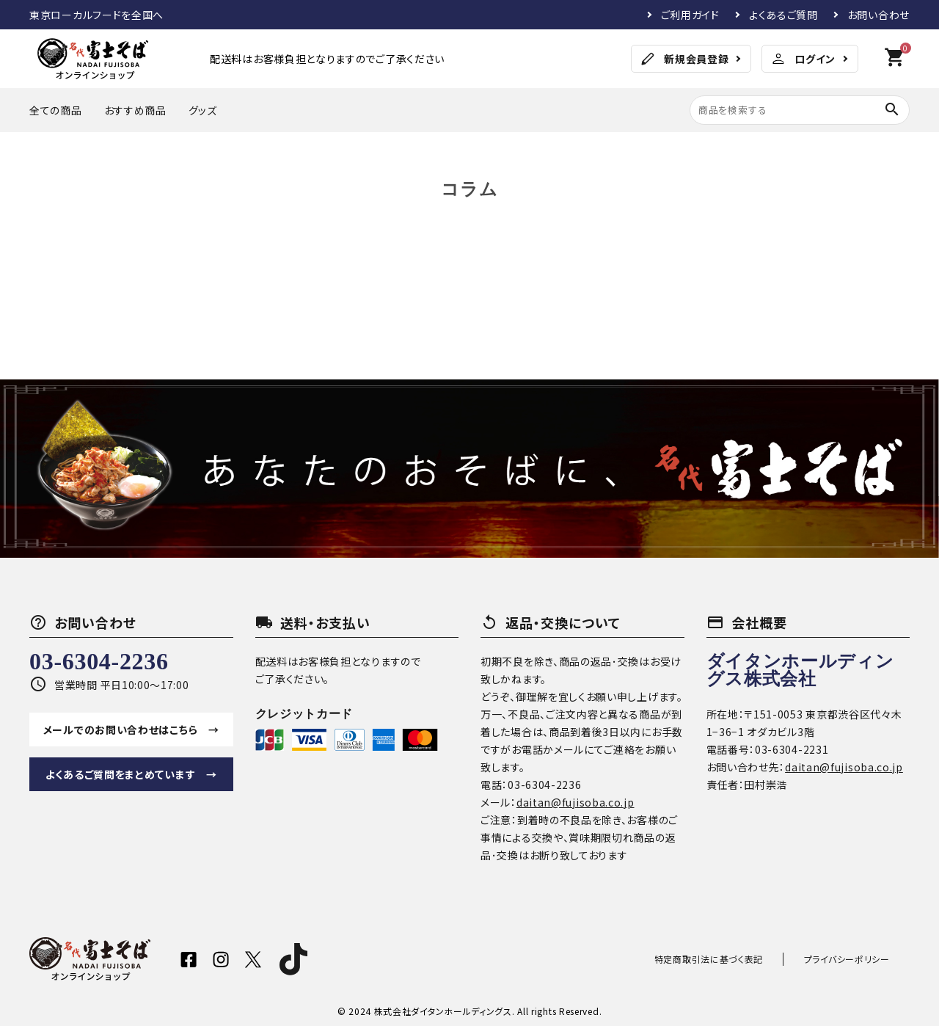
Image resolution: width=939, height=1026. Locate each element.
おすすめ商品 (135, 110)
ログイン (803, 59)
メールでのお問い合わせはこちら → (131, 729)
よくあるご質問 (783, 15)
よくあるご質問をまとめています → (131, 774)
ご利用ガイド (690, 15)
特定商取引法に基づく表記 (738, 959)
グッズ (203, 110)
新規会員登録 (683, 59)
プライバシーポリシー (856, 959)
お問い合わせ (878, 15)
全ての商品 (55, 110)
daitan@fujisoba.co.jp (575, 802)
